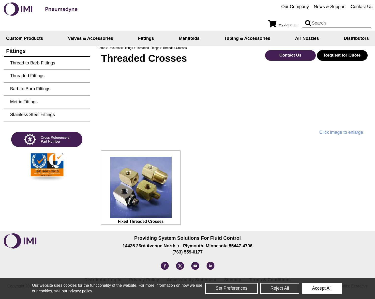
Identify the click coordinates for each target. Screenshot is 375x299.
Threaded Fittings (147, 48)
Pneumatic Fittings (121, 48)
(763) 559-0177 (187, 252)
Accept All (321, 288)
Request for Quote (342, 55)
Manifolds (189, 38)
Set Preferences (231, 288)
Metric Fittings (24, 101)
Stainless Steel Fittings (32, 114)
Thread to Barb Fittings (32, 62)
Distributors (356, 38)
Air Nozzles (307, 38)
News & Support (330, 6)
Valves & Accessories (90, 38)
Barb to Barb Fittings (30, 88)
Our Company (295, 6)
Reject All (279, 288)
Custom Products (24, 38)
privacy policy (80, 291)
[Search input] (308, 23)
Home (101, 48)
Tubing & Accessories (247, 38)
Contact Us (362, 6)
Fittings (146, 38)
